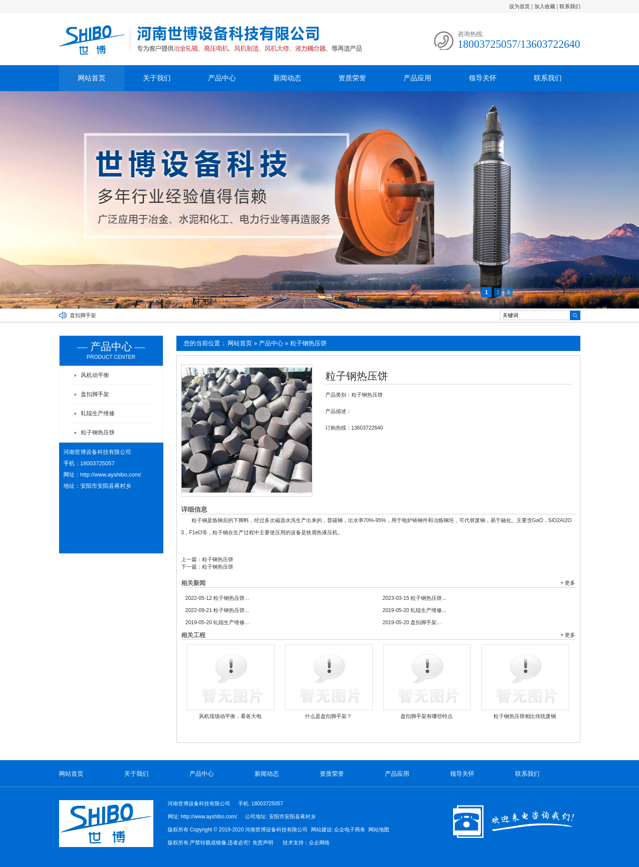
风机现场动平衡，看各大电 (230, 716)
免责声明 (262, 843)
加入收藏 (544, 6)
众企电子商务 (349, 830)
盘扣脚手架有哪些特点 (427, 716)
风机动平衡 (95, 375)
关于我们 (157, 78)
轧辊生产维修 (98, 413)
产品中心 (222, 78)
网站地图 (378, 830)
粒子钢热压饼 (308, 343)
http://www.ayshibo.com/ (110, 474)
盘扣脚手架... (412, 622)
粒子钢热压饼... (217, 598)
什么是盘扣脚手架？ (328, 716)
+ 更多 (567, 583)
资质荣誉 (352, 78)
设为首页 (519, 6)
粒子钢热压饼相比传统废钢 (524, 716)
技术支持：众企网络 (306, 843)
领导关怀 (483, 78)
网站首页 (92, 78)
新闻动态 (287, 78)
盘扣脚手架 (83, 315)
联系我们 (570, 6)
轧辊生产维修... (415, 610)
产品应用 (417, 78)
